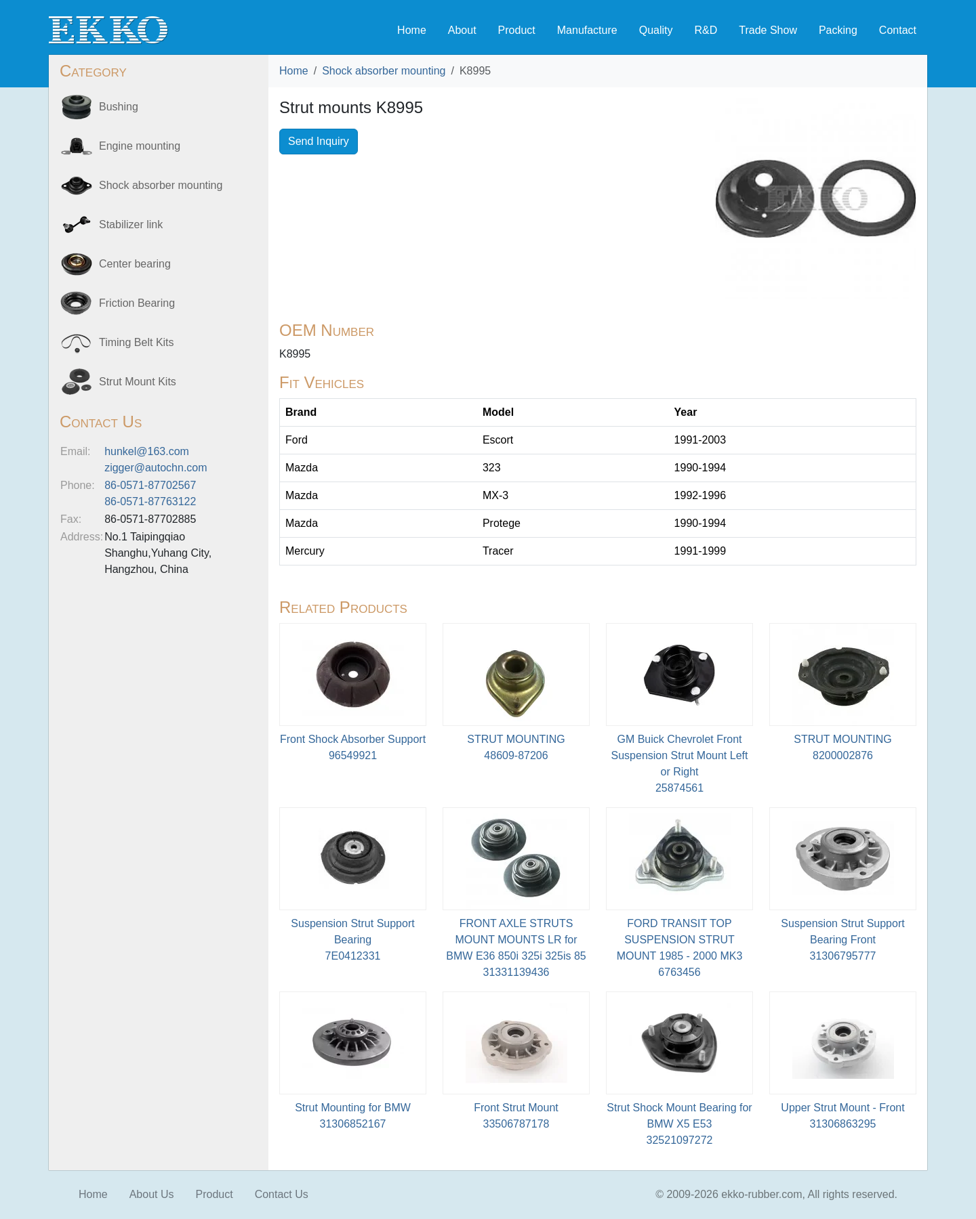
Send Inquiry (318, 141)
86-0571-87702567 (150, 485)
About (462, 30)
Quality (656, 30)
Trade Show (768, 30)
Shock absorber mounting (383, 71)
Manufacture (587, 30)
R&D (705, 30)
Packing (838, 30)
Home (411, 30)
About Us (151, 1194)
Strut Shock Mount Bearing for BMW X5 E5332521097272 (679, 1124)
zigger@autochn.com (155, 467)
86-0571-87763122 (150, 501)
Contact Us (281, 1194)
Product (516, 30)
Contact (897, 30)
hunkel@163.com (146, 451)
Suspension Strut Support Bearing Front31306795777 (842, 940)
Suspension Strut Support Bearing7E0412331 (352, 940)
